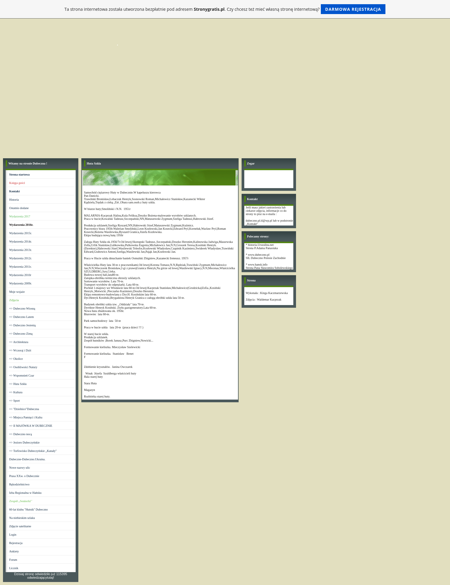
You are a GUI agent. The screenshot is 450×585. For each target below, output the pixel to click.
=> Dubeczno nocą (20, 434)
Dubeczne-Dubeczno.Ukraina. (27, 459)
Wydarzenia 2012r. (20, 258)
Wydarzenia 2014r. (20, 241)
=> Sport (14, 400)
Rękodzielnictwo (19, 484)
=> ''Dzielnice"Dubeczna (24, 409)
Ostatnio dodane (19, 208)
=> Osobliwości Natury (23, 367)
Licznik (14, 568)
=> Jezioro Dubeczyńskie (24, 442)
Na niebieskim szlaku (22, 518)
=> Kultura (15, 392)
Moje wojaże (17, 291)
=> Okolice (16, 358)
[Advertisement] (225, 110)
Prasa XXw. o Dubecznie (24, 476)
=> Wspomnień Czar (21, 375)
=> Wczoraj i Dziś (20, 350)
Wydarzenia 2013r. (20, 250)
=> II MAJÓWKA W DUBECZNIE (30, 425)
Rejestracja (15, 543)
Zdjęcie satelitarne (20, 526)
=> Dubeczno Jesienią (22, 325)
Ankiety (14, 551)
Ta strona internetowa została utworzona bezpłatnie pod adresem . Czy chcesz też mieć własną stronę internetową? (225, 9)
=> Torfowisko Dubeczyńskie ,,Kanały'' (33, 451)
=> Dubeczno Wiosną (22, 308)
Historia (14, 199)
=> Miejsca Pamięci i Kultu (25, 417)
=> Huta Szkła (18, 384)
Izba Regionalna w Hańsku (25, 492)
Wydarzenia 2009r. (20, 283)
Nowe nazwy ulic (19, 467)
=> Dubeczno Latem (21, 317)
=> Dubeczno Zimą (21, 333)
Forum (13, 559)
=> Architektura (18, 342)
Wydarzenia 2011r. (20, 266)
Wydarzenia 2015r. (20, 233)
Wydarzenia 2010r (20, 275)
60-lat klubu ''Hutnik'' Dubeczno (28, 509)
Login (12, 534)
